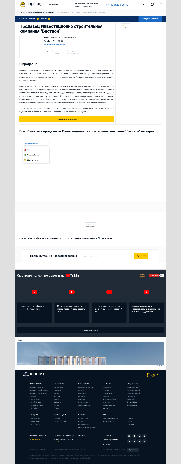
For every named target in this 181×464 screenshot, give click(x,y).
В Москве (32, 396)
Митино (81, 390)
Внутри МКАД (132, 402)
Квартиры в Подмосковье (38, 393)
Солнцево (81, 396)
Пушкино (57, 408)
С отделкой (131, 399)
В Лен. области (34, 408)
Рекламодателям (110, 440)
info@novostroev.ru (35, 439)
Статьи (129, 421)
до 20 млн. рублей (133, 393)
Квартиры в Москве (36, 387)
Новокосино (107, 396)
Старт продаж (132, 405)
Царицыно (82, 393)
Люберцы (57, 390)
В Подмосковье (34, 399)
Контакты (107, 444)
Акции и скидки (84, 424)
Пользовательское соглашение (114, 450)
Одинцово (57, 402)
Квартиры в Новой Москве (38, 390)
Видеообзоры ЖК (109, 421)
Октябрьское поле (109, 405)
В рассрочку (131, 396)
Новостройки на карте (110, 418)
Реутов (56, 405)
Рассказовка (107, 393)
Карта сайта (133, 450)
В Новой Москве (35, 402)
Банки (80, 421)
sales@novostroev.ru (61, 442)
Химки (56, 393)
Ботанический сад (109, 399)
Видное (56, 399)
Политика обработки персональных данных (69, 450)
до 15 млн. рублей (133, 390)
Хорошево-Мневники (85, 387)
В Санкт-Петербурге (36, 405)
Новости (130, 418)
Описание (23, 19)
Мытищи (57, 396)
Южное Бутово (83, 402)
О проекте (107, 435)
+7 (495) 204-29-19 (118, 4)
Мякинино (106, 402)
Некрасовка (107, 387)
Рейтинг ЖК (131, 424)
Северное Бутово (84, 405)
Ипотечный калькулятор (86, 427)
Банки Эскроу (83, 418)
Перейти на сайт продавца (54, 44)
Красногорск (58, 387)
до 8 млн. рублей (133, 387)
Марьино (81, 399)
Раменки (106, 390)
